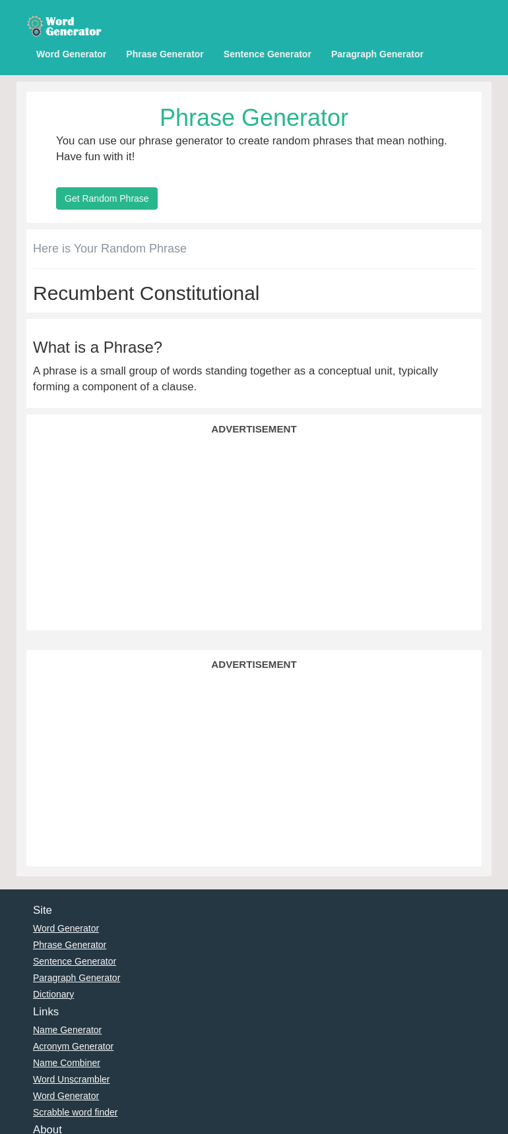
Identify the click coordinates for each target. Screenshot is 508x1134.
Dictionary (53, 994)
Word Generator (71, 54)
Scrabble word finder (75, 1112)
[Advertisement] (254, 531)
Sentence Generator (267, 54)
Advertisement (253, 428)
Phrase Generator (165, 54)
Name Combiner (66, 1063)
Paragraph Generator (377, 54)
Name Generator (67, 1030)
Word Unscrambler (71, 1079)
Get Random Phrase (107, 198)
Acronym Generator (73, 1046)
